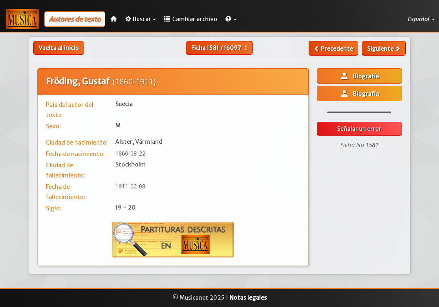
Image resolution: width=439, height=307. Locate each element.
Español (421, 19)
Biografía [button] (359, 76)
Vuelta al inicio (59, 48)
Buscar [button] (140, 19)
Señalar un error (359, 128)
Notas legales (248, 297)
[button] (231, 19)
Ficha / (220, 48)
